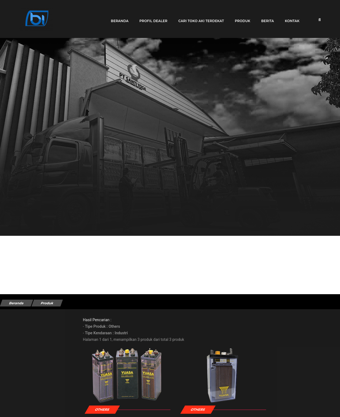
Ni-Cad (115, 410)
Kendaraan (17, 384)
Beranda (117, 17)
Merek (13, 360)
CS (267, 410)
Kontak (289, 17)
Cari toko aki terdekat (199, 17)
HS (189, 410)
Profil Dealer (151, 17)
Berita (265, 17)
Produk (240, 17)
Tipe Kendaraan (21, 336)
